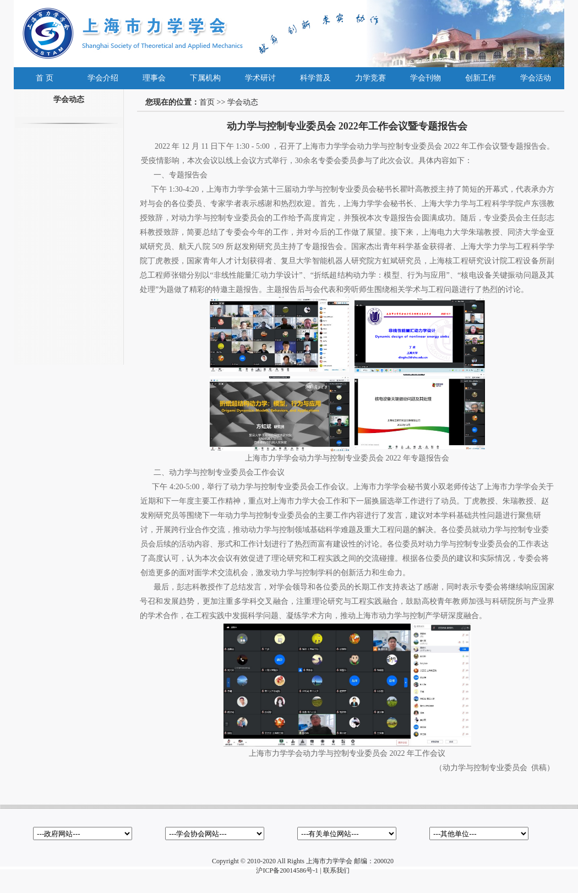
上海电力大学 (445, 232)
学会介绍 (103, 78)
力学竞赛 (370, 78)
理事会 (154, 78)
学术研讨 (260, 78)
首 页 (44, 78)
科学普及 (315, 78)
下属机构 (205, 78)
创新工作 (480, 78)
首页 (207, 102)
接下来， (406, 232)
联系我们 (336, 870)
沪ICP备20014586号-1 (287, 870)
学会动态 (242, 102)
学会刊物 (425, 78)
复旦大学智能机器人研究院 (328, 261)
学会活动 (535, 78)
